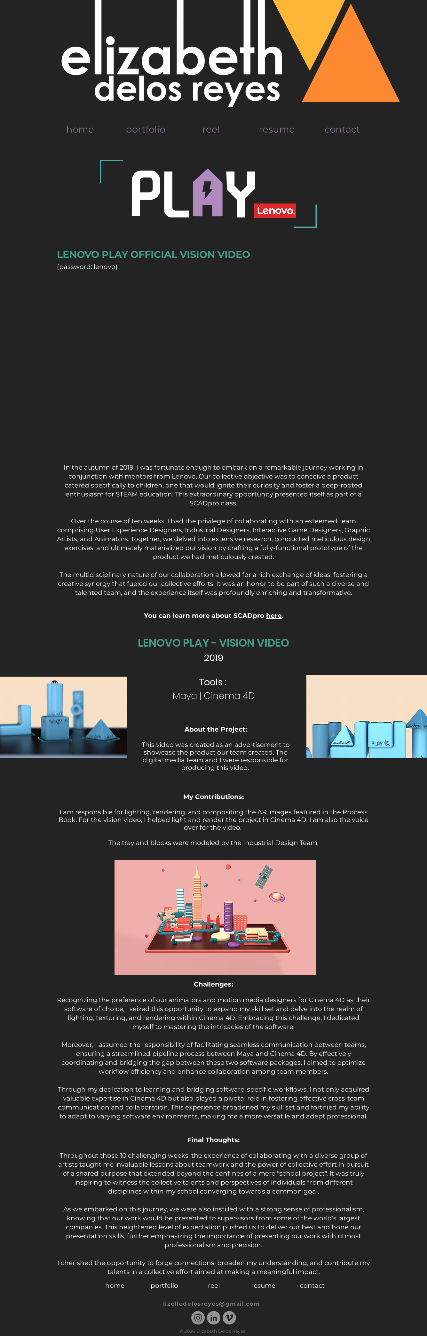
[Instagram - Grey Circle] (198, 1317)
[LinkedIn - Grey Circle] (213, 1317)
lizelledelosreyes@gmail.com (211, 1304)
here (274, 615)
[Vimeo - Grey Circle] (229, 1317)
